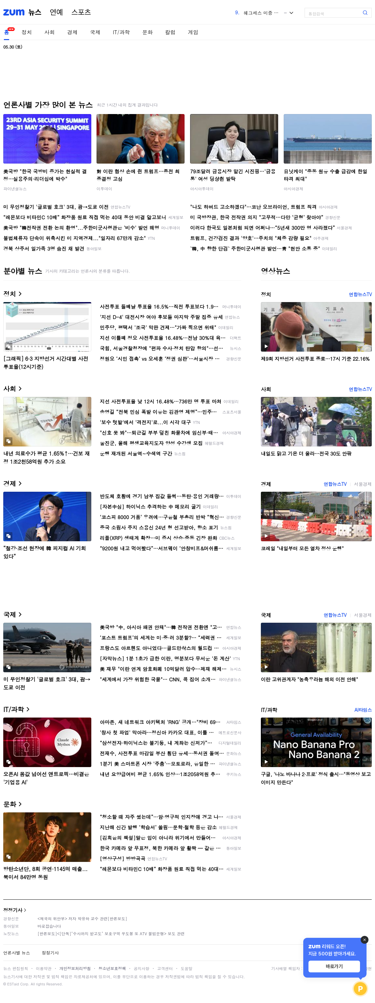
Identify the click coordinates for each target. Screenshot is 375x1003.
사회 (49, 32)
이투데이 (104, 188)
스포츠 (81, 12)
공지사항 (141, 968)
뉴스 (34, 12)
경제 (72, 32)
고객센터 (165, 968)
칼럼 (170, 32)
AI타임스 (363, 709)
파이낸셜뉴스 (15, 188)
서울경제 (363, 484)
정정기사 (12, 910)
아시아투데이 (202, 188)
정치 (27, 32)
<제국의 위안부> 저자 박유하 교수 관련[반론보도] (82, 918)
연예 (56, 12)
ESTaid (13, 983)
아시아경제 (293, 188)
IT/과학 (121, 32)
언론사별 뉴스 (16, 953)
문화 (147, 32)
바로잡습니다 (49, 926)
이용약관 (44, 968)
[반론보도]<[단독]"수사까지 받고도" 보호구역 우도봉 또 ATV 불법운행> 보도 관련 (111, 933)
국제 (95, 32)
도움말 (186, 968)
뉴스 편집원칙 (15, 968)
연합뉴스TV (360, 294)
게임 (193, 32)
